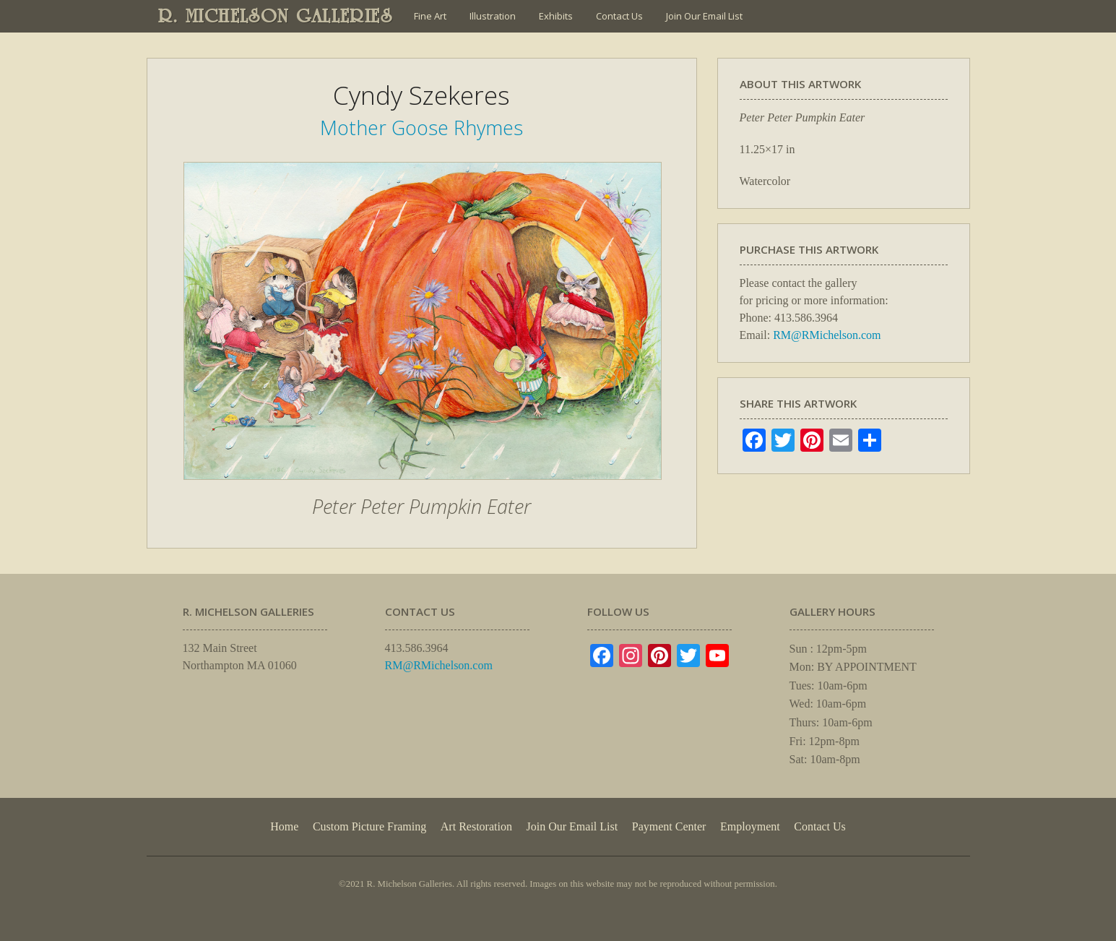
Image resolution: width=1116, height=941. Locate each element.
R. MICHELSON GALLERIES (275, 16)
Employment (750, 826)
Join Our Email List (704, 15)
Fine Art (430, 15)
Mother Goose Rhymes (421, 127)
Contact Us (619, 15)
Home (284, 826)
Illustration (493, 15)
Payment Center (669, 826)
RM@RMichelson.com (827, 335)
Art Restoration (476, 826)
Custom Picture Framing (369, 826)
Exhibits (556, 15)
